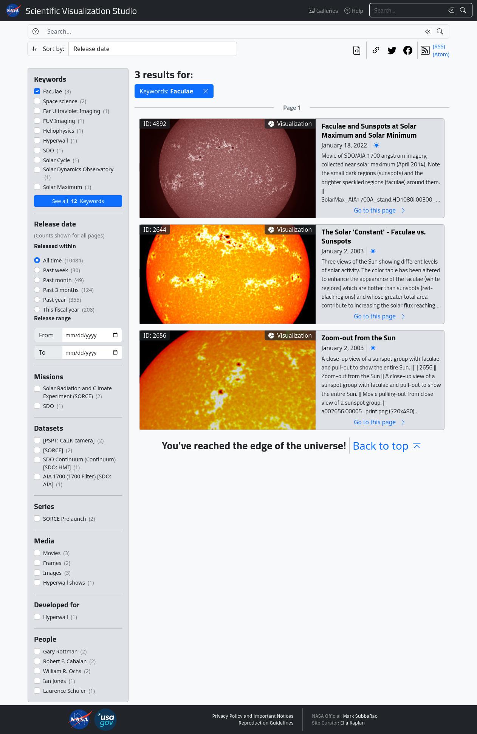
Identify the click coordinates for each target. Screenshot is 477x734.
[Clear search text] (450, 10)
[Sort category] (152, 49)
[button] (206, 91)
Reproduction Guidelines (266, 723)
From (46, 335)
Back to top (387, 445)
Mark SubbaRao (360, 716)
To (42, 352)
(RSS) (439, 46)
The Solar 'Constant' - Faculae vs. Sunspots (374, 236)
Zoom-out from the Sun (359, 337)
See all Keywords (78, 201)
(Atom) (441, 54)
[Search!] (463, 10)
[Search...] (406, 10)
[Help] (35, 31)
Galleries (323, 10)
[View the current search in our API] (356, 50)
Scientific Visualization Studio (81, 10)
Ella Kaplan (353, 723)
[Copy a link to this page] (376, 50)
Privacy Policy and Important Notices (252, 716)
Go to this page (380, 210)
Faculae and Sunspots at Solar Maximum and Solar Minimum (369, 130)
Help (353, 10)
